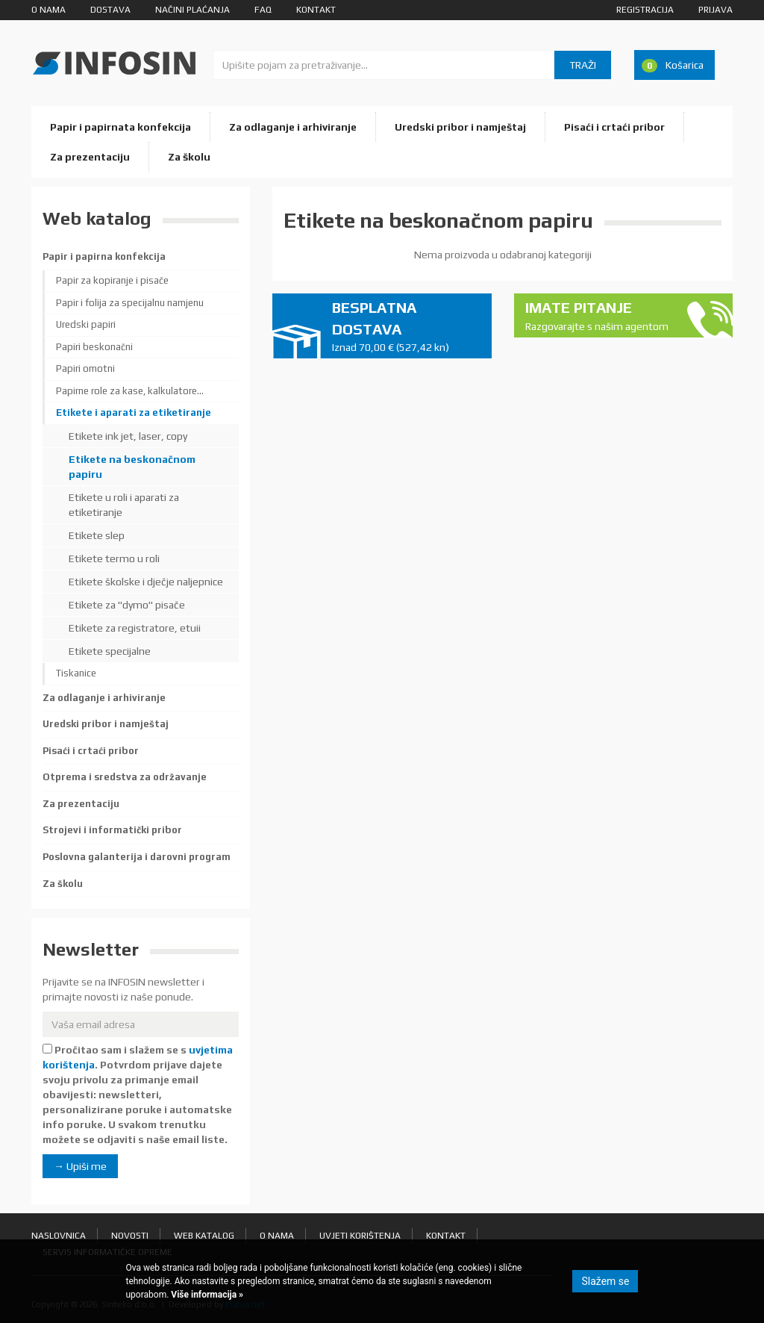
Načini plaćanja (192, 9)
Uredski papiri (86, 324)
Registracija (645, 9)
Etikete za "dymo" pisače (127, 605)
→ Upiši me (80, 1166)
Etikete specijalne (110, 651)
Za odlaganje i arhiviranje (293, 127)
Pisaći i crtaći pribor (614, 127)
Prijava (715, 9)
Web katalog (204, 1235)
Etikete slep (97, 535)
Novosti (129, 1235)
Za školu (189, 157)
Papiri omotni (85, 368)
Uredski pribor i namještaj (460, 127)
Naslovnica (58, 1235)
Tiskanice (76, 673)
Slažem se (605, 1281)
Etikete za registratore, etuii (135, 628)
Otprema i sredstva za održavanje (125, 776)
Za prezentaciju (90, 157)
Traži (582, 65)
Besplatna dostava (406, 327)
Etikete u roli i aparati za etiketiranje (124, 504)
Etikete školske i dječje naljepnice (146, 582)
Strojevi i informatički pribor (112, 829)
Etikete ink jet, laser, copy (128, 436)
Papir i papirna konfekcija (104, 256)
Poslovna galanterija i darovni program (137, 856)
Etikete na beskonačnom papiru (132, 466)
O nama (48, 9)
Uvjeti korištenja (360, 1235)
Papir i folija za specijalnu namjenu (130, 302)
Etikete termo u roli (114, 558)
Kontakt (316, 9)
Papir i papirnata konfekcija (120, 127)
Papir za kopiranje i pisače (112, 280)
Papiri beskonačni (94, 346)
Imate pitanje (599, 316)
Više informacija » (206, 1294)
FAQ (263, 9)
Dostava (110, 9)
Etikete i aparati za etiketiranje (133, 412)
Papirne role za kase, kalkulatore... (130, 390)
